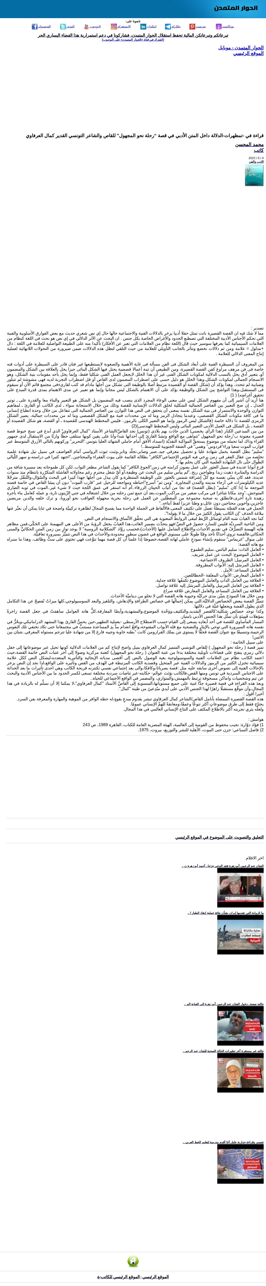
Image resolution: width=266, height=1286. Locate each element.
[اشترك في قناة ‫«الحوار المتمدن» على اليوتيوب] (133, 39)
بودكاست (225, 26)
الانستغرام (121, 26)
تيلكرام (173, 26)
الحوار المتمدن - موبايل (241, 47)
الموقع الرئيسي (248, 53)
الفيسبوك (41, 26)
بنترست (197, 26)
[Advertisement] (135, 88)
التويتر (67, 26)
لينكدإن (148, 26)
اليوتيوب (92, 26)
